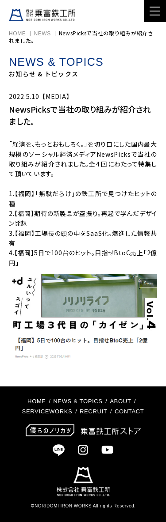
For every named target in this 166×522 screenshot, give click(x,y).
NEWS (42, 33)
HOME (17, 33)
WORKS (60, 411)
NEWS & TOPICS (77, 401)
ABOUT (120, 401)
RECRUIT (93, 411)
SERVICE (35, 411)
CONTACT (129, 411)
